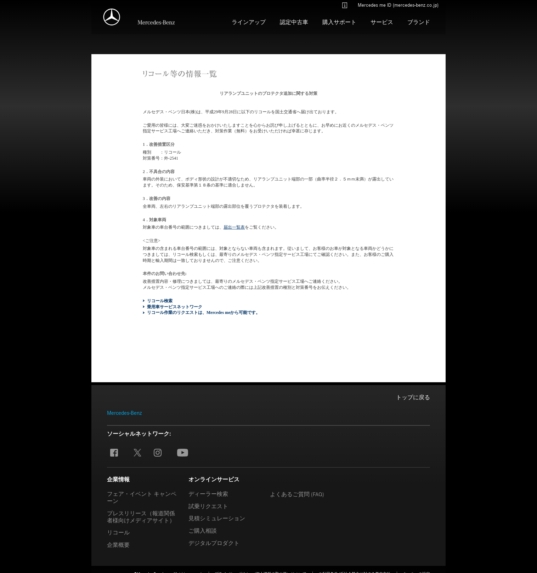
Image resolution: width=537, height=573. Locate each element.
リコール (118, 532)
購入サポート (339, 22)
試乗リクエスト (208, 506)
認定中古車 (294, 22)
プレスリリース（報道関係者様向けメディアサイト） (141, 516)
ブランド (418, 22)
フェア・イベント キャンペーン (141, 497)
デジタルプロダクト (213, 543)
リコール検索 (160, 300)
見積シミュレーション (216, 518)
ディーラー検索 (208, 494)
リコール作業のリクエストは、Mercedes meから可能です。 (203, 312)
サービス (382, 22)
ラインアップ (249, 22)
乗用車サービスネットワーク (174, 306)
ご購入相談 (202, 530)
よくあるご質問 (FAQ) (297, 494)
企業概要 (118, 545)
